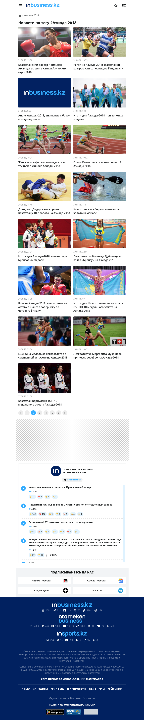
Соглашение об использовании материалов (72, 679)
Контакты (40, 689)
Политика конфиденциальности (72, 704)
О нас (25, 689)
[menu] (20, 5)
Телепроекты (76, 689)
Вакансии (97, 689)
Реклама (57, 689)
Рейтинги (115, 689)
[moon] (116, 5)
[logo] (68, 5)
